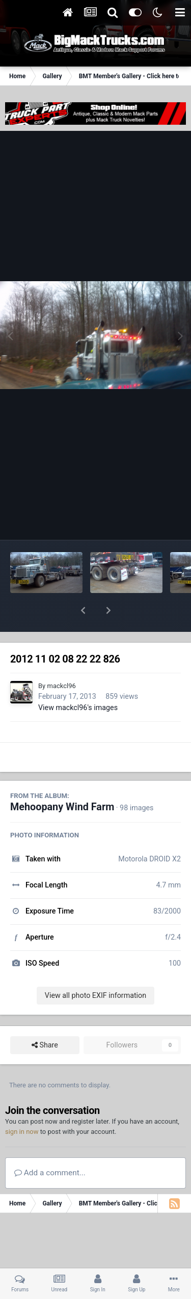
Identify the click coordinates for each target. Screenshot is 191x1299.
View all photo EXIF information (95, 969)
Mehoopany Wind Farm (62, 780)
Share (45, 1018)
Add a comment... (50, 1146)
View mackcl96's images (78, 681)
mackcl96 (61, 659)
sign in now (22, 1105)
